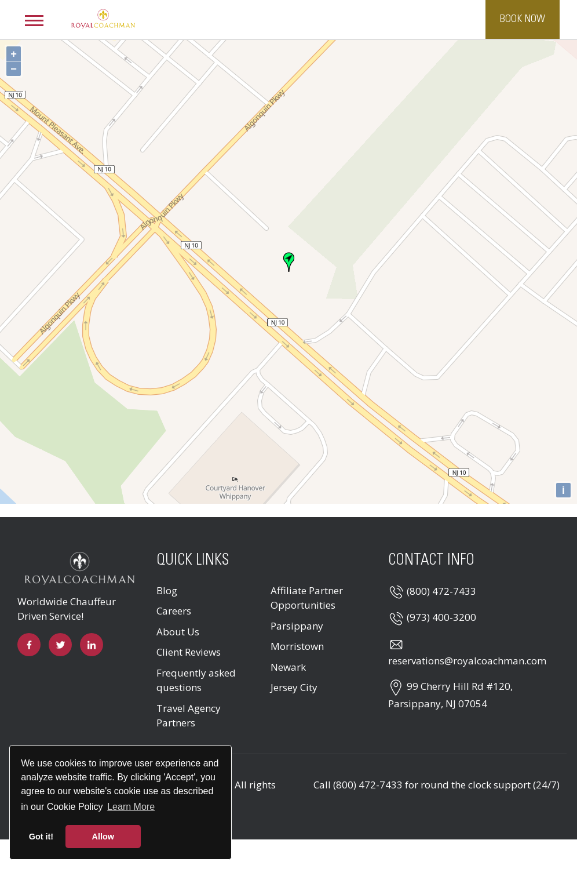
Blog (166, 590)
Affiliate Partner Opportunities (307, 598)
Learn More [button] (131, 807)
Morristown (297, 646)
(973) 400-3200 (441, 617)
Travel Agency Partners (188, 715)
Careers (173, 610)
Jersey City (294, 687)
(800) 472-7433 (441, 591)
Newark (288, 667)
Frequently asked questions (196, 680)
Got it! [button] (41, 836)
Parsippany (297, 625)
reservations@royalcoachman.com (467, 660)
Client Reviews (188, 652)
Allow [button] (103, 836)
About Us (177, 631)
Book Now (522, 19)
